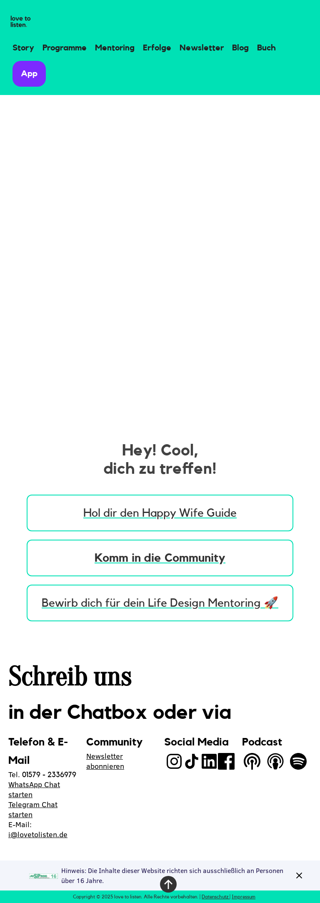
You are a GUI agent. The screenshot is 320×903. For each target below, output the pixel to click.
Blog (240, 48)
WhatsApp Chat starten (34, 789)
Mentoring (115, 48)
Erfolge (157, 48)
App (29, 74)
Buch (266, 48)
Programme (64, 48)
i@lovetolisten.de (38, 834)
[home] (20, 21)
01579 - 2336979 (49, 774)
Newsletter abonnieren (105, 761)
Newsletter (202, 48)
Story (23, 48)
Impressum (243, 896)
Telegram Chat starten (33, 809)
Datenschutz (216, 896)
